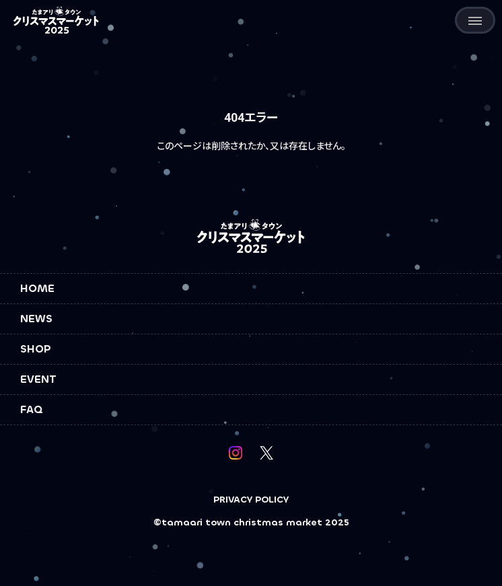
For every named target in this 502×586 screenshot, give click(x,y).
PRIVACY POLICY (251, 499)
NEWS (36, 319)
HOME (37, 288)
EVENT (38, 379)
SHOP (35, 349)
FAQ (31, 409)
